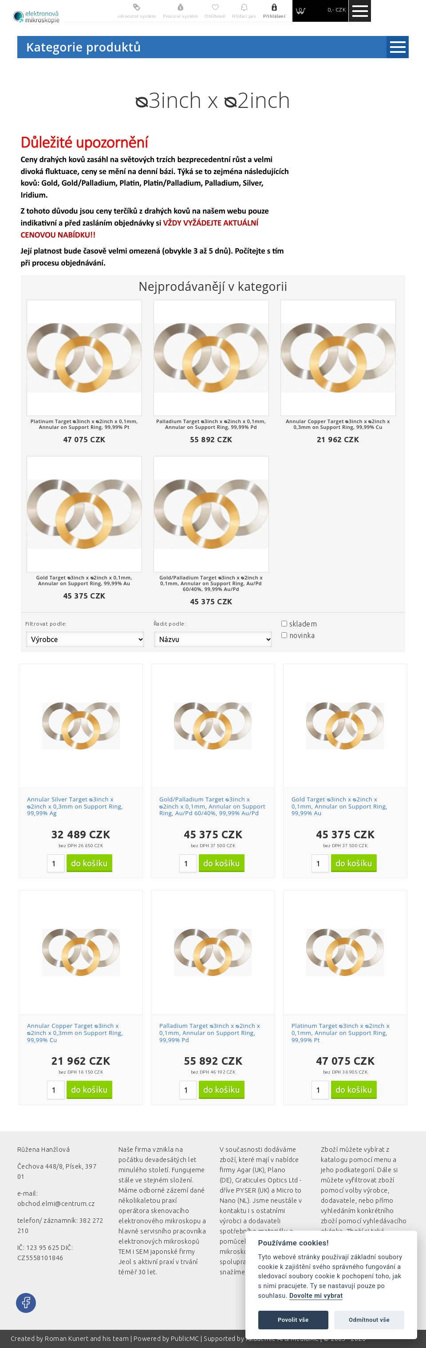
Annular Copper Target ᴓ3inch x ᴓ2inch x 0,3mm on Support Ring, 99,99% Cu (75, 1032)
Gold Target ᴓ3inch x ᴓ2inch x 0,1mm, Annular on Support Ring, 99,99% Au (339, 806)
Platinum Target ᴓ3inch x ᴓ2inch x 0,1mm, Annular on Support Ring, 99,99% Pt (341, 1032)
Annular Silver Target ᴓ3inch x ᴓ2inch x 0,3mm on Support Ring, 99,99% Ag (75, 806)
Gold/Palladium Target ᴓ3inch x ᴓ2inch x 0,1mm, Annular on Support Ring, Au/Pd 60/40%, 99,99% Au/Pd (212, 806)
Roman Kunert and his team (87, 1338)
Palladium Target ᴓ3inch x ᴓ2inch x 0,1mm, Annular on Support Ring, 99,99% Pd (209, 1032)
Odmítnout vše (369, 1319)
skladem (303, 624)
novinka (302, 635)
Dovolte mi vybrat (316, 1296)
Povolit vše (293, 1319)
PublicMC (185, 1338)
